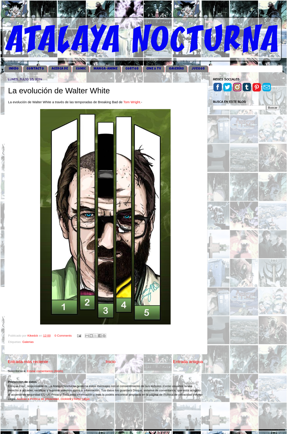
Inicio (110, 361)
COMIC (81, 68)
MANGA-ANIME (105, 68)
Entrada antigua (188, 361)
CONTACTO (35, 68)
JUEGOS (198, 68)
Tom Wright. (132, 102)
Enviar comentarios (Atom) (45, 371)
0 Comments (63, 335)
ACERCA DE (60, 68)
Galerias (28, 342)
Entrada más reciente (28, 361)
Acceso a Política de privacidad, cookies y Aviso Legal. (53, 399)
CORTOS (132, 68)
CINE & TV (153, 68)
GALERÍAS (176, 68)
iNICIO (14, 68)
